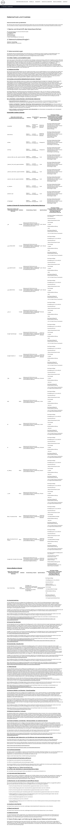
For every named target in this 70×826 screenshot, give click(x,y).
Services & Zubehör (47, 1)
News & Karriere (57, 1)
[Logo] (3, 2)
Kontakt (65, 1)
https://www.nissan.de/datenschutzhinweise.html (18, 734)
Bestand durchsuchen (22, 1)
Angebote (37, 1)
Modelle (31, 1)
